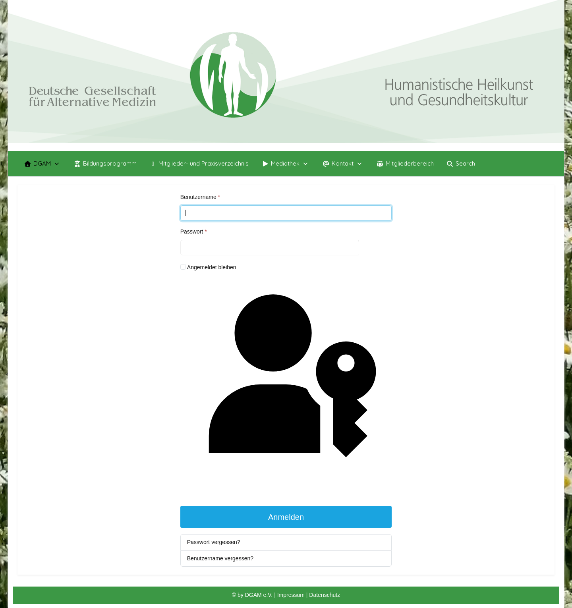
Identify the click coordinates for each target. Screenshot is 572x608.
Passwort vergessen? (213, 542)
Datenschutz (324, 595)
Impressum (291, 595)
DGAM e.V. (259, 595)
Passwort (193, 231)
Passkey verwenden (286, 388)
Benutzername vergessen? (220, 558)
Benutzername (200, 197)
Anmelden (286, 517)
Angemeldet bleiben (211, 267)
